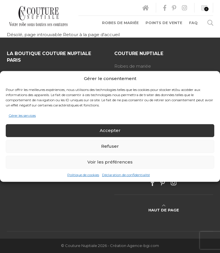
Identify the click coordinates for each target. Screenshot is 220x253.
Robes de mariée (120, 23)
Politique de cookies (83, 175)
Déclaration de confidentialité (126, 175)
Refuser (110, 146)
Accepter (110, 130)
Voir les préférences (110, 162)
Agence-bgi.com (143, 246)
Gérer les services (22, 115)
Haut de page (163, 208)
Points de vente (164, 23)
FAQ (193, 23)
